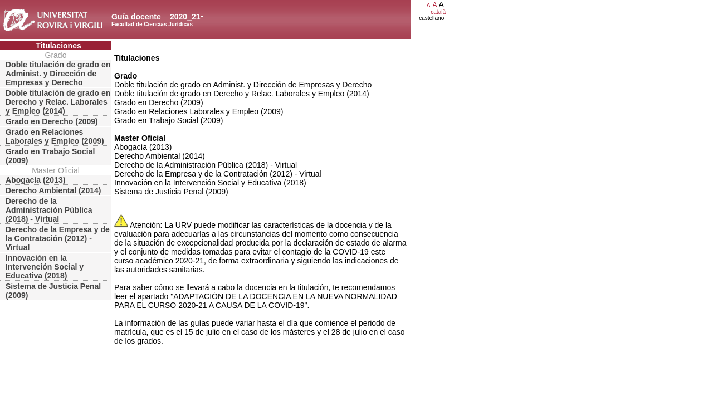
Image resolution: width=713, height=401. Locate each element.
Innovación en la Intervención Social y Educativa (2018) (45, 266)
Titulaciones (58, 45)
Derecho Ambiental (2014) (53, 190)
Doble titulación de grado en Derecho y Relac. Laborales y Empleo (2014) (58, 102)
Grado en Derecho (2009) (52, 121)
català (438, 12)
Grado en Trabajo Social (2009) (50, 156)
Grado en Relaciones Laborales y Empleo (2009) (55, 136)
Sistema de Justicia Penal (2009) (53, 291)
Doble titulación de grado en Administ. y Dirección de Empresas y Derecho (58, 73)
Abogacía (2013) (35, 179)
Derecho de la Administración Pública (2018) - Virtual (49, 210)
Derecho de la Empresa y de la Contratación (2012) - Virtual (58, 238)
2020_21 (185, 16)
